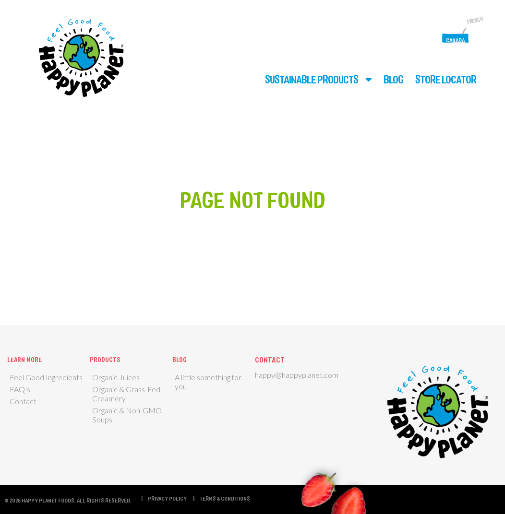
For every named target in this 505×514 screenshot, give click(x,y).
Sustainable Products (311, 79)
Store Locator (445, 79)
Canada (455, 39)
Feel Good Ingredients (46, 377)
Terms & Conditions (225, 498)
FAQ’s (20, 389)
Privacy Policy (167, 498)
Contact (23, 401)
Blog (393, 79)
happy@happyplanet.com (296, 374)
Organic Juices (116, 377)
